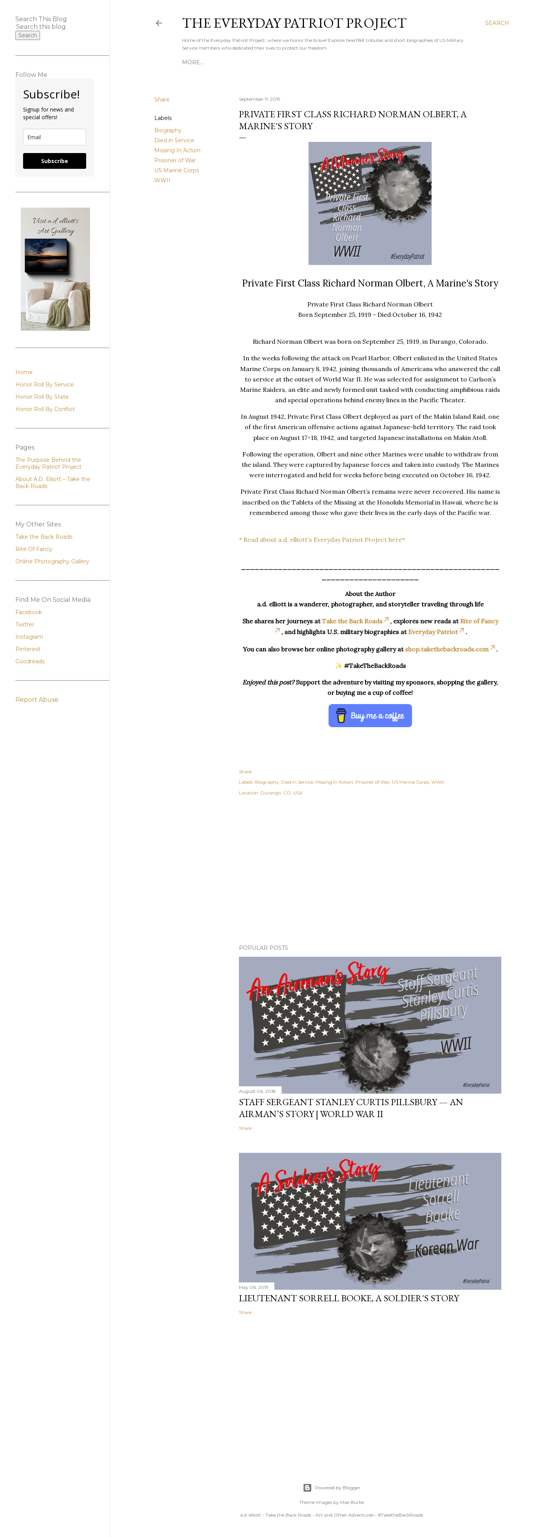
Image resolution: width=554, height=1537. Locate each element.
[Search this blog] (45, 27)
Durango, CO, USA (281, 793)
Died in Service (174, 140)
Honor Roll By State (318, 62)
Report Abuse (36, 699)
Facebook (28, 612)
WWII (162, 180)
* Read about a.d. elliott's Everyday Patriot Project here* (322, 539)
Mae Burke (352, 1502)
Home (191, 62)
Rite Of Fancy (33, 549)
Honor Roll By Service (242, 62)
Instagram (29, 636)
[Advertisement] (370, 871)
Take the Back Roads (356, 621)
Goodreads (30, 661)
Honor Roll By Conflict (396, 62)
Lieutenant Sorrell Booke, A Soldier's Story (349, 1298)
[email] (54, 137)
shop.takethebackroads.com (450, 649)
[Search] (497, 23)
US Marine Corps (176, 170)
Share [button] (162, 99)
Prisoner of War (175, 160)
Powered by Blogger (331, 1487)
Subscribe (54, 161)
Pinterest (27, 649)
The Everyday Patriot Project (294, 23)
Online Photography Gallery (52, 561)
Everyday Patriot (437, 632)
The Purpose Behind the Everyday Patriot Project (48, 463)
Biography (168, 130)
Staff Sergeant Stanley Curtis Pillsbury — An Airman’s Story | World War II (351, 1108)
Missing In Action (177, 150)
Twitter (24, 624)
